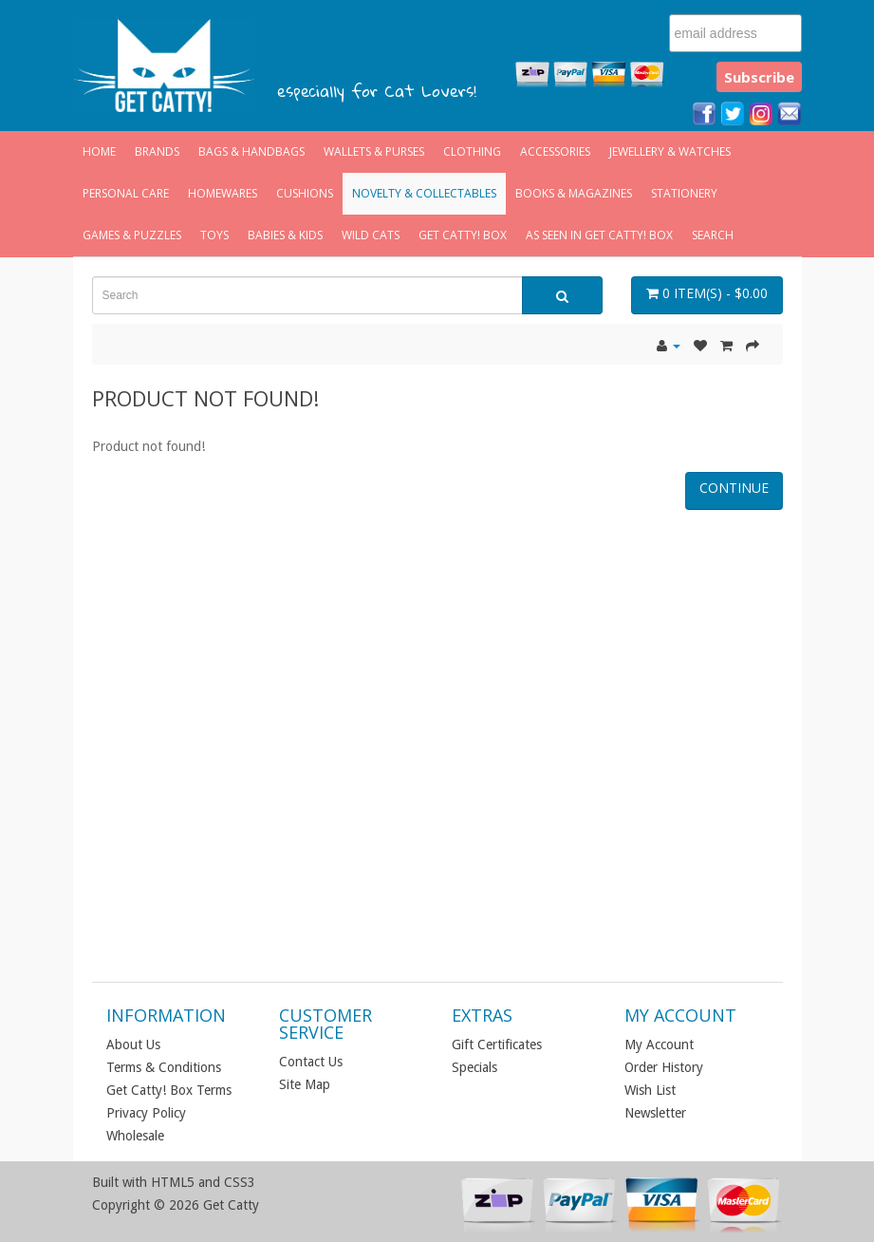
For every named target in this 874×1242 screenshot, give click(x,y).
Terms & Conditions (163, 1067)
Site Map (304, 1084)
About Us (133, 1044)
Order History (663, 1067)
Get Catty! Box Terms (169, 1090)
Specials (474, 1067)
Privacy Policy (146, 1112)
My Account (659, 1044)
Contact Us (311, 1061)
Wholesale (135, 1135)
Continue (734, 488)
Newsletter (655, 1112)
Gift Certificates (497, 1044)
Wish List (650, 1090)
